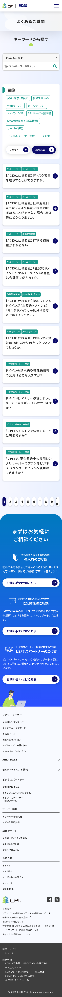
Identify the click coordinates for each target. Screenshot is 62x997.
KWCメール (10, 733)
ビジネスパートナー (13, 779)
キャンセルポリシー (11, 934)
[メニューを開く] (56, 6)
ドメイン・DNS (15, 113)
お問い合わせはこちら (32, 583)
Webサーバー (15, 106)
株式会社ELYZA (13, 967)
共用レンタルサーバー (15, 722)
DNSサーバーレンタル (15, 751)
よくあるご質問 (11, 844)
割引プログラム (12, 786)
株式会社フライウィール (17, 980)
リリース (8, 883)
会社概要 (7, 909)
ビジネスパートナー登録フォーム (13, 799)
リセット (14, 150)
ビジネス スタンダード (15, 727)
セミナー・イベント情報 (15, 769)
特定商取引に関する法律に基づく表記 (21, 925)
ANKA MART (10, 759)
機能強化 (9, 888)
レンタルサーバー (12, 714)
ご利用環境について (29, 930)
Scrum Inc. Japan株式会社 (20, 975)
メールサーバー (36, 106)
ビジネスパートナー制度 (21, 136)
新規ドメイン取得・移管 (15, 745)
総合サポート (9, 830)
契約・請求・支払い (17, 98)
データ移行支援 (12, 822)
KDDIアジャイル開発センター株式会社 (24, 971)
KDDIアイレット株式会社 (35, 963)
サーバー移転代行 (13, 816)
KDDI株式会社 (12, 963)
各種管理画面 (41, 98)
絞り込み (40, 150)
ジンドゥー (10, 952)
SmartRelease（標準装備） (22, 121)
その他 (46, 136)
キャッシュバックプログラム (17, 792)
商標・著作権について (13, 921)
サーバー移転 (15, 128)
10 (57, 501)
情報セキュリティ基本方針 (15, 917)
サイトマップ (8, 930)
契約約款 (49, 925)
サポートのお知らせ (14, 877)
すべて (7, 865)
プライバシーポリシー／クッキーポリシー (22, 913)
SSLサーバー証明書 (39, 113)
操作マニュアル (11, 849)
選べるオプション (12, 739)
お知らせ (7, 858)
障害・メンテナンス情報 (15, 838)
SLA (28, 934)
